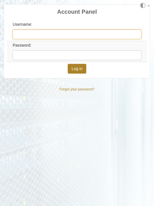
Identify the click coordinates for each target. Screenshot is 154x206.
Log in (76, 68)
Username (22, 24)
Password (21, 45)
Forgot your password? (77, 89)
